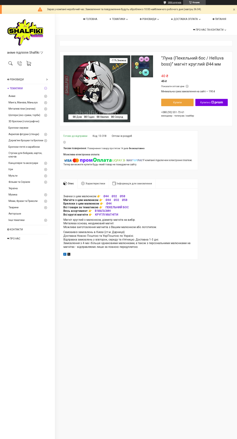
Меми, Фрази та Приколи (23, 201)
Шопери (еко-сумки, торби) (24, 115)
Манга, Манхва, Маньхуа (23, 102)
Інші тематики (17, 220)
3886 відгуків (174, 2)
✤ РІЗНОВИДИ (15, 79)
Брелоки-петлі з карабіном (24, 146)
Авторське (15, 213)
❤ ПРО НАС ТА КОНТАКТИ (208, 29)
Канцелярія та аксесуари (23, 163)
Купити (177, 102)
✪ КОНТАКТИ (15, 229)
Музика (13, 194)
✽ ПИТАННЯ (219, 19)
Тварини (14, 207)
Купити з (211, 102)
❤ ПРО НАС (13, 238)
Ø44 (106, 196)
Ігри (11, 169)
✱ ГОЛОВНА (90, 19)
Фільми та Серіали (19, 181)
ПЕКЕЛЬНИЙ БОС (117, 207)
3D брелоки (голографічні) (24, 121)
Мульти (13, 175)
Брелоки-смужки (18, 127)
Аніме (12, 96)
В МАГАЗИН (103, 211)
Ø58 (122, 196)
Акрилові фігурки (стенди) (24, 134)
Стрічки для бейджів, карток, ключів (25, 155)
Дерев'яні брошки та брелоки (26, 140)
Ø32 (114, 196)
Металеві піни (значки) (22, 108)
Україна (13, 188)
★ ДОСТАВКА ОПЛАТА (184, 19)
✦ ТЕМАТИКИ (15, 88)
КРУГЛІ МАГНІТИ (106, 214)
